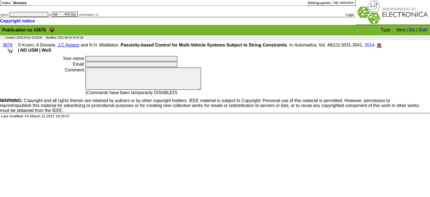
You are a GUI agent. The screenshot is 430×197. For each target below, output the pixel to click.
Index (6, 3)
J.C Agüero (69, 45)
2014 (369, 45)
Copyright (21, 104)
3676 (8, 45)
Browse (20, 3)
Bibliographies (319, 3)
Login (350, 15)
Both (423, 30)
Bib (412, 30)
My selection (344, 3)
